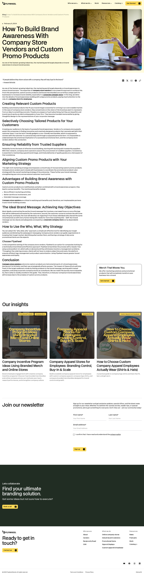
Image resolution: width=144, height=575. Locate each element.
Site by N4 (139, 572)
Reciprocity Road (89, 541)
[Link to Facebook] (129, 563)
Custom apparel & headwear (112, 548)
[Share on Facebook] (136, 80)
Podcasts (133, 538)
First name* (78, 415)
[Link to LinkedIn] (140, 563)
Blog (4, 14)
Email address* (79, 425)
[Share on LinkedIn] (123, 80)
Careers (86, 538)
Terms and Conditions (76, 572)
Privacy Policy (89, 572)
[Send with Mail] (131, 80)
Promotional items (109, 541)
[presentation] (89, 442)
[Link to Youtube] (124, 563)
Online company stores (110, 534)
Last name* (113, 415)
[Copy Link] (140, 80)
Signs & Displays (108, 544)
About (85, 534)
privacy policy (115, 434)
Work (131, 541)
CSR (84, 544)
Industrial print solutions (111, 538)
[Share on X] (127, 80)
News (131, 534)
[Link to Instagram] (134, 563)
